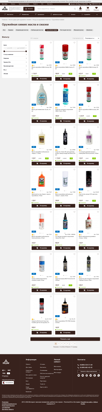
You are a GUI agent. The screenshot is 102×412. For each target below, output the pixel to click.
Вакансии (28, 391)
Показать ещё (65, 339)
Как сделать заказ (31, 375)
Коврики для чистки (22, 30)
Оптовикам (29, 378)
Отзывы (42, 364)
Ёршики (10, 30)
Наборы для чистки (37, 30)
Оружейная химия (51, 30)
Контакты (50, 4)
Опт (42, 4)
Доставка (4, 4)
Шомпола (89, 30)
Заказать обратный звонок (89, 371)
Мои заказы (57, 366)
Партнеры (43, 381)
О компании (43, 370)
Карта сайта (43, 387)
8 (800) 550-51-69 (86, 365)
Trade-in (35, 4)
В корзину (41, 79)
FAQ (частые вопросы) (47, 373)
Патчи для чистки (65, 30)
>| (74, 343)
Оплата (13, 4)
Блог (27, 381)
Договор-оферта (8, 409)
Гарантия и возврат (24, 4)
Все (4, 30)
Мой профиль (58, 369)
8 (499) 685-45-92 (86, 367)
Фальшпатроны (78, 30)
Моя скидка (57, 372)
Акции (27, 384)
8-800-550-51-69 (96, 4)
